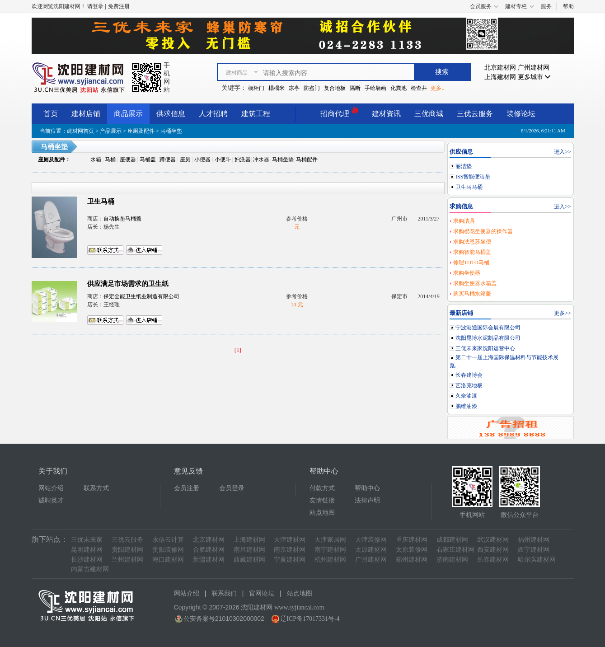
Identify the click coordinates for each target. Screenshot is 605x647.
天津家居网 (330, 539)
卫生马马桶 (469, 187)
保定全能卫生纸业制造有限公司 (141, 296)
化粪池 (398, 88)
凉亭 (294, 88)
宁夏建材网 (289, 559)
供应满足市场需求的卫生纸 (128, 283)
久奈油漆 (466, 396)
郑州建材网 (411, 559)
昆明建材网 (87, 549)
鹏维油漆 (466, 406)
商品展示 (128, 113)
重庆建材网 (411, 539)
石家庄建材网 (455, 549)
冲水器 (261, 159)
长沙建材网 (87, 559)
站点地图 (322, 512)
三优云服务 (475, 113)
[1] (238, 350)
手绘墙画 (375, 88)
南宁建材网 (330, 549)
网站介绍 (51, 488)
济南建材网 (452, 559)
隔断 (355, 88)
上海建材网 (500, 77)
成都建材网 (452, 539)
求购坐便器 (466, 273)
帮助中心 (367, 488)
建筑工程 (255, 113)
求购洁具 (464, 221)
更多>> (562, 313)
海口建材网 (168, 559)
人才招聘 (213, 113)
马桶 (110, 159)
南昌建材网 (249, 549)
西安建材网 (493, 549)
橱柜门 (256, 88)
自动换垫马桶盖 (122, 219)
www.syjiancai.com (299, 607)
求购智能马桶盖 (472, 252)
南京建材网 (289, 549)
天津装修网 (371, 539)
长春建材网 (493, 559)
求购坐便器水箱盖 (475, 283)
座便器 (128, 159)
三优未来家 (87, 539)
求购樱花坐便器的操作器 (483, 231)
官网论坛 (261, 593)
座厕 (185, 159)
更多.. (437, 88)
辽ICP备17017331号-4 (309, 618)
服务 (546, 6)
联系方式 (96, 488)
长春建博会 (469, 375)
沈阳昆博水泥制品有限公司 (488, 338)
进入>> (562, 152)
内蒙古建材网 (90, 569)
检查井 (419, 88)
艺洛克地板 (469, 385)
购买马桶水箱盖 (472, 294)
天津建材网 (289, 539)
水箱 (95, 159)
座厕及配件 (141, 131)
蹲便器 (167, 159)
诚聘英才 (51, 500)
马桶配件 (307, 159)
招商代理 (339, 112)
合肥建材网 (209, 549)
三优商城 (428, 113)
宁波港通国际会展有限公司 (488, 327)
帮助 (568, 6)
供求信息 (170, 113)
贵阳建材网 (127, 549)
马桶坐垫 (283, 159)
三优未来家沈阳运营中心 (485, 348)
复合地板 (335, 88)
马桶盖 (148, 159)
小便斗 (223, 159)
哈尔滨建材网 (537, 559)
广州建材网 (533, 67)
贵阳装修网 (168, 549)
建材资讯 (386, 113)
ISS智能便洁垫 (472, 176)
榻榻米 (276, 88)
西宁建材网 (533, 549)
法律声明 (367, 500)
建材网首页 (80, 131)
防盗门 (312, 88)
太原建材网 (371, 549)
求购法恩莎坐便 (472, 242)
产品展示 (111, 131)
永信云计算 (168, 539)
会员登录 (231, 488)
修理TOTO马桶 (471, 262)
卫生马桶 (100, 201)
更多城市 (534, 77)
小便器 (202, 159)
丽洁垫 (463, 166)
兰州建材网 (127, 559)
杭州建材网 (330, 559)
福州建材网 (533, 539)
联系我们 (224, 593)
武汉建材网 (493, 539)
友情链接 (322, 500)
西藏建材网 (249, 559)
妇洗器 (242, 159)
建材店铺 (85, 113)
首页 (50, 113)
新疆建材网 (209, 559)
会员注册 (186, 488)
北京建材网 (500, 67)
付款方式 (322, 488)
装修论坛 (521, 113)
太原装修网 (411, 549)
